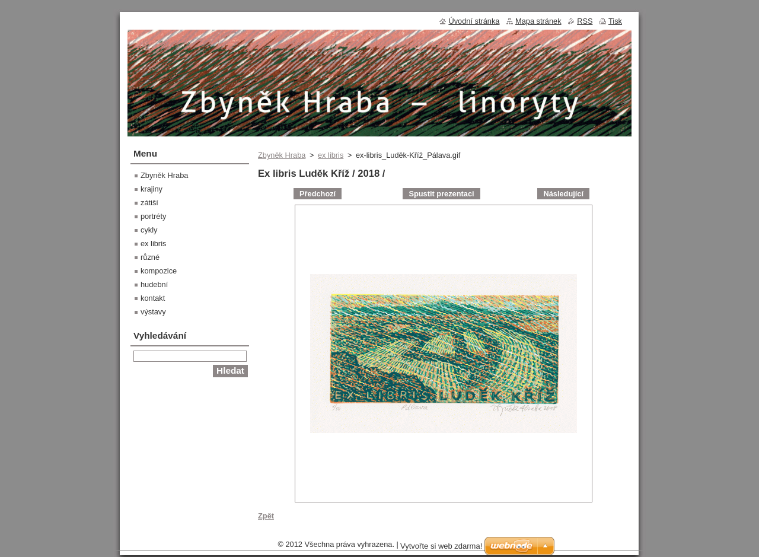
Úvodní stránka (473, 21)
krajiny (151, 188)
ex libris (330, 155)
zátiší (149, 202)
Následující (563, 193)
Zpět (266, 515)
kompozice (159, 270)
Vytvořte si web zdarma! (441, 546)
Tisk (615, 21)
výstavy (153, 311)
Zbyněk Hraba (281, 155)
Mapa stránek (538, 21)
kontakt (153, 298)
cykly (149, 229)
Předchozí (317, 193)
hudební (154, 284)
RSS (584, 21)
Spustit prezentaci (441, 193)
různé (150, 257)
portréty (153, 216)
